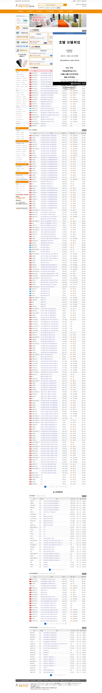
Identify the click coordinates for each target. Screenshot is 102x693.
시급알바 (22, 177)
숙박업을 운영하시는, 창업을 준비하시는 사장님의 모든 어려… (55, 643)
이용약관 (33, 680)
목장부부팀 (24, 151)
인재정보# (58, 492)
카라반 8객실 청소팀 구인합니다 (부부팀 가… (49, 361)
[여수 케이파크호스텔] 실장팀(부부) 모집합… (49, 90)
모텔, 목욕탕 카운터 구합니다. (46, 260)
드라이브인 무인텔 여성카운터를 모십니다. (49, 179)
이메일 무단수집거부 (55, 680)
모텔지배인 (18, 101)
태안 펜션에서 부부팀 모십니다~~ (47, 181)
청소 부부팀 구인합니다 (45, 245)
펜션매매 (18, 134)
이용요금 (70, 11)
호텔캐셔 (18, 76)
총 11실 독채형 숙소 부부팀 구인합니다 (48, 212)
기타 (20, 88)
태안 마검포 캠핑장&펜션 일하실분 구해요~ (49, 86)
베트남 (17, 186)
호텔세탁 (18, 86)
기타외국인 (18, 192)
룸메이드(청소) (19, 113)
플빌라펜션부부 (19, 161)
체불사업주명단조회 (76, 680)
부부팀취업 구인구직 (20, 143)
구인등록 (39, 11)
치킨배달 (22, 168)
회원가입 (18, 23)
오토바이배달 (18, 166)
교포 (23, 188)
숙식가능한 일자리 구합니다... (49, 538)
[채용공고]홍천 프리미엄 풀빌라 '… (48, 95)
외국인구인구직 (19, 181)
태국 (23, 186)
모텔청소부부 (25, 145)
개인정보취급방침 (25, 680)
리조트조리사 (18, 117)
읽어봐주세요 (46, 650)
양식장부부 (18, 155)
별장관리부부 (25, 147)
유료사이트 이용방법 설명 (81, 4)
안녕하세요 (45, 562)
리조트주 (24, 111)
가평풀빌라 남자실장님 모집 (46, 103)
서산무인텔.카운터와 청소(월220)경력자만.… (49, 343)
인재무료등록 (49, 11)
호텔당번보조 (18, 78)
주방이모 (18, 177)
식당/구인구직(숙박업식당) (21, 173)
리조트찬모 (18, 121)
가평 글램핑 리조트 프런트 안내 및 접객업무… (50, 372)
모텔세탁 (24, 103)
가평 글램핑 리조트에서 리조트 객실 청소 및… (50, 319)
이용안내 (40, 680)
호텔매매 (18, 132)
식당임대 (22, 136)
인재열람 (60, 11)
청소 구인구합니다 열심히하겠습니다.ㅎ (51, 646)
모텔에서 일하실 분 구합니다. (46, 277)
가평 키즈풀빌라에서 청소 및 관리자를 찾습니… (50, 321)
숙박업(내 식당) (19, 175)
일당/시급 (23, 86)
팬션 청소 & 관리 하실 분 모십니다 (47, 108)
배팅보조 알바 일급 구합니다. (49, 547)
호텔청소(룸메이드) (20, 74)
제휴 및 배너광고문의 (22, 208)
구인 (41, 475)
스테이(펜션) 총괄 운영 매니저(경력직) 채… (49, 264)
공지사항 (84, 6)
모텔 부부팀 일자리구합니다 (48, 672)
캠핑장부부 (25, 161)
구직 (44, 514)
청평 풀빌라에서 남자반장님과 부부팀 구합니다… (50, 112)
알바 (17, 88)
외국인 (17, 183)
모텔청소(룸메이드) (20, 92)
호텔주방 (18, 82)
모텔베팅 (24, 96)
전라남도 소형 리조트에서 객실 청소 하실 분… (50, 442)
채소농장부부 (24, 155)
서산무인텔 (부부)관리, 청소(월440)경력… (49, 135)
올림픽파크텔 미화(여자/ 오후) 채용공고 (48, 218)
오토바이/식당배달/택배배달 (21, 164)
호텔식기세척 (24, 84)
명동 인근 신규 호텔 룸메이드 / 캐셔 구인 (49, 221)
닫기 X (84, 83)
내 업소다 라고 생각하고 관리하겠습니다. (51, 501)
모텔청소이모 (43, 297)
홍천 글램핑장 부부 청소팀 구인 (47, 99)
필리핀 (17, 188)
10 (65, 486)
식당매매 (18, 136)
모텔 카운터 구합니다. (45, 262)
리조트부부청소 (19, 159)
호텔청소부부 (18, 145)
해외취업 (18, 123)
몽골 (21, 186)
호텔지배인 (23, 82)
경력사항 (45, 667)
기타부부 (23, 153)
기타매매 (18, 138)
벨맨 (26, 86)
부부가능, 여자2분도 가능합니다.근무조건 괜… (50, 411)
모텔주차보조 (18, 98)
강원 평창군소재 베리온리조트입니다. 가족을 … (50, 273)
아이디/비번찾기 (24, 23)
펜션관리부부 (18, 147)
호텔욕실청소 (18, 80)
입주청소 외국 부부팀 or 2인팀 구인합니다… (49, 614)
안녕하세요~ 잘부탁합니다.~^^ (49, 656)
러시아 (17, 190)
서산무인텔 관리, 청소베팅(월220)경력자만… (49, 157)
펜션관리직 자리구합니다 (48, 516)
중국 (21, 188)
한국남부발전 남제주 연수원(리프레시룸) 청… (49, 418)
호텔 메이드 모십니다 (45, 117)
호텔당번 (22, 76)
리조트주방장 (18, 111)
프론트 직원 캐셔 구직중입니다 (49, 512)
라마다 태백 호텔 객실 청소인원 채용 (48, 271)
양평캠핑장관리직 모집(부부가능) (47, 240)
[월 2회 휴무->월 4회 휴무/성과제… (48, 286)
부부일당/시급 (19, 157)
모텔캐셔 (18, 94)
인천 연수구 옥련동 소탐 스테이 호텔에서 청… (50, 253)
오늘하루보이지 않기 (76, 83)
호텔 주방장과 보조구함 (45, 288)
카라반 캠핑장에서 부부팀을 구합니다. (48, 73)
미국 (23, 190)
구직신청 (84, 496)
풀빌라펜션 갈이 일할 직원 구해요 (47, 119)
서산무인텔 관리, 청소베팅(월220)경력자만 (49, 199)
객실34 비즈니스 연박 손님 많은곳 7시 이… (49, 457)
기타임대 (22, 138)
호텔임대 (22, 132)
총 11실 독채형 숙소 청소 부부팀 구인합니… (49, 216)
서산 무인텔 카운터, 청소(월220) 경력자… (49, 380)
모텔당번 (22, 94)
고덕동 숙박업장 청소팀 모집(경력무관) (48, 227)
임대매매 (18, 130)
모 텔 (17, 90)
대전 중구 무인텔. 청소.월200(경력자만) (48, 308)
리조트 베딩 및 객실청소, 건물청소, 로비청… (49, 446)
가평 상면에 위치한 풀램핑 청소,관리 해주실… (50, 82)
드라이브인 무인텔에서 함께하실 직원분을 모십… (50, 238)
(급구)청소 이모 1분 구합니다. (46, 210)
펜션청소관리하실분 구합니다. (46, 374)
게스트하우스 (23, 105)
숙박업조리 (24, 101)
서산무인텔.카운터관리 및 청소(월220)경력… (49, 400)
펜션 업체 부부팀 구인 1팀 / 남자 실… (48, 77)
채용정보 (20, 11)
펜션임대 (22, 134)
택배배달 (18, 170)
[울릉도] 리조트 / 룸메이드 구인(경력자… (49, 391)
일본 (21, 190)
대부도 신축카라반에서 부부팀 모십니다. (48, 603)
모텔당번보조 (18, 96)
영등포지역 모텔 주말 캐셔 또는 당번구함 (49, 284)
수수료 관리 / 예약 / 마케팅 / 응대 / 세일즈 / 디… (53, 540)
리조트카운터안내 (19, 119)
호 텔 (17, 72)
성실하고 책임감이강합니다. (48, 670)
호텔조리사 (18, 84)
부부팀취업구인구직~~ (20, 141)
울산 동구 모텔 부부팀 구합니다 (47, 354)
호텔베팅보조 (25, 78)
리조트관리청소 (19, 109)
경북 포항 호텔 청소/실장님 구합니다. (48, 332)
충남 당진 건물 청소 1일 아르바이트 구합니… (49, 280)
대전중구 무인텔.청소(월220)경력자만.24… (49, 420)
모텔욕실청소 (25, 98)
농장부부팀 (24, 149)
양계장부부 (18, 153)
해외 (25, 125)
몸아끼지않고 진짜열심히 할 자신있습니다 (51, 553)
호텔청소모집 (43, 123)
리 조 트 (17, 107)
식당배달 (18, 168)
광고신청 (84, 30)
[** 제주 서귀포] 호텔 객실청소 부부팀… (49, 464)
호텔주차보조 (25, 80)
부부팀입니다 (46, 652)
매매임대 (17, 128)
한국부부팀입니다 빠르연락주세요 (50, 632)
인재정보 (30, 11)
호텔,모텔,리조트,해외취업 (21, 70)
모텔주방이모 (18, 103)
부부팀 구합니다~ (44, 590)
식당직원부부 (18, 149)
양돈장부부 (18, 151)
